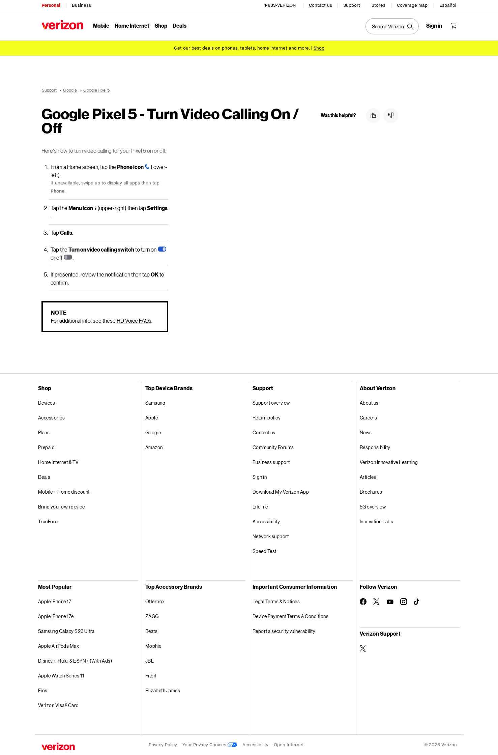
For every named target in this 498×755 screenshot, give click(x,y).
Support (351, 5)
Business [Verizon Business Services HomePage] (81, 5)
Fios (43, 690)
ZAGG (152, 616)
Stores (378, 5)
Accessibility (266, 521)
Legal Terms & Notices (276, 601)
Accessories (51, 417)
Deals (44, 477)
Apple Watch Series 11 (61, 675)
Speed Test (264, 551)
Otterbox (155, 601)
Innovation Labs (376, 521)
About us (369, 403)
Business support (271, 462)
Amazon (154, 447)
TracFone (48, 521)
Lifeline (260, 507)
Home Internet (132, 25)
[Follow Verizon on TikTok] (417, 602)
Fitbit (150, 675)
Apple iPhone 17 (54, 601)
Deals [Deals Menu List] (179, 25)
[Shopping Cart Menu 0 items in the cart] (453, 25)
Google (153, 432)
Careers (368, 417)
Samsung (155, 403)
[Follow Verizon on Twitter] (376, 601)
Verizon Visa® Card (58, 705)
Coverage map (412, 5)
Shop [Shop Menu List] (161, 25)
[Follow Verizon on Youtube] (390, 602)
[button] (373, 115)
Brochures (371, 492)
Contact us (320, 5)
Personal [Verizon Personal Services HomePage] (50, 5)
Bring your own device (61, 507)
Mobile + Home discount (64, 492)
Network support (271, 536)
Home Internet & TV (58, 462)
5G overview (373, 507)
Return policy (267, 417)
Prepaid (46, 447)
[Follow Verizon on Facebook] (363, 601)
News (366, 432)
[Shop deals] (319, 48)
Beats (151, 631)
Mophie (153, 646)
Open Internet (289, 744)
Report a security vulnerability (284, 631)
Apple (151, 417)
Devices (46, 403)
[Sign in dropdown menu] (434, 25)
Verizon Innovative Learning (389, 462)
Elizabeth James (162, 690)
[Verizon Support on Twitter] (363, 648)
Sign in (260, 477)
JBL (149, 661)
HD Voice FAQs (134, 320)
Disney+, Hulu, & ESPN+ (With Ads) (75, 661)
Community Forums (273, 447)
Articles (368, 477)
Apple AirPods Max (58, 646)
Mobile (101, 25)
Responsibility (375, 447)
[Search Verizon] (392, 26)
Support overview (271, 403)
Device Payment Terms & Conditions (291, 616)
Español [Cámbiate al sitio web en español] (447, 5)
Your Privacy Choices (209, 744)
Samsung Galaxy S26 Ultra (66, 631)
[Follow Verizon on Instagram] (403, 601)
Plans (44, 432)
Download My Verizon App (281, 492)
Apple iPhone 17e (56, 616)
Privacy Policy (163, 744)
